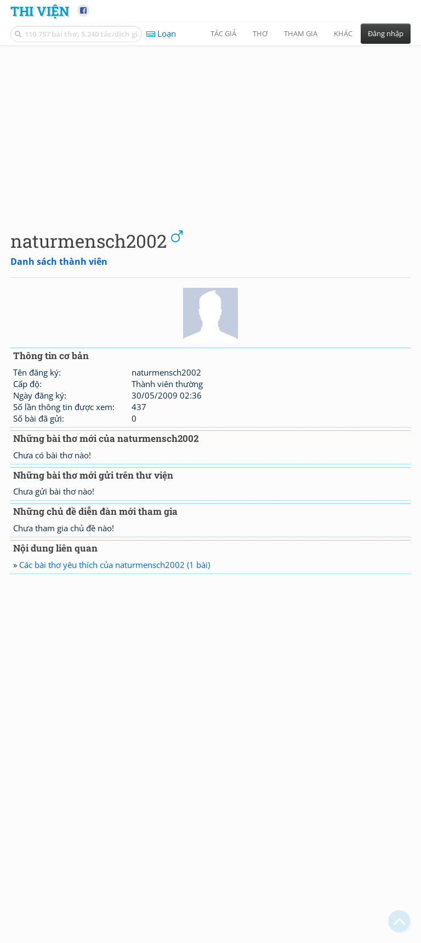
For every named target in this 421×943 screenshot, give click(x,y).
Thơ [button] (260, 33)
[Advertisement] (210, 129)
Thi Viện (39, 10)
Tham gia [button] (300, 33)
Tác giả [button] (223, 33)
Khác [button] (343, 33)
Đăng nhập (385, 33)
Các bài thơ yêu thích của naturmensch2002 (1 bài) (114, 564)
